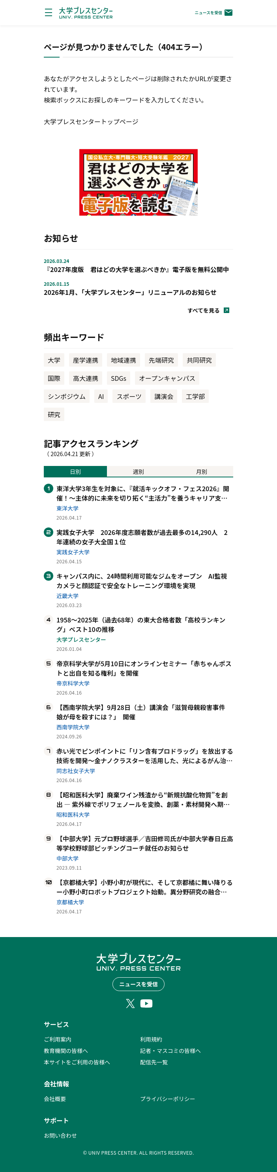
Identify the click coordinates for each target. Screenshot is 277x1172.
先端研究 (161, 360)
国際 (54, 378)
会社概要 (55, 1099)
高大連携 (85, 378)
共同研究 (199, 360)
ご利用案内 (57, 1039)
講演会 (163, 396)
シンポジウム (67, 396)
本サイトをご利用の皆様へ (77, 1062)
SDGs (118, 378)
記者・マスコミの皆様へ (170, 1051)
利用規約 (151, 1039)
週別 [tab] (138, 471)
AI (101, 396)
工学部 (195, 396)
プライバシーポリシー (167, 1099)
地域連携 (123, 360)
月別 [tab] (201, 471)
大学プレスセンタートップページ (91, 121)
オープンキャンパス (167, 378)
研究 (54, 414)
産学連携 (85, 360)
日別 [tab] (75, 471)
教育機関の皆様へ (66, 1051)
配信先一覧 (154, 1062)
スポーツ (129, 396)
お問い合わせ (60, 1135)
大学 (54, 360)
